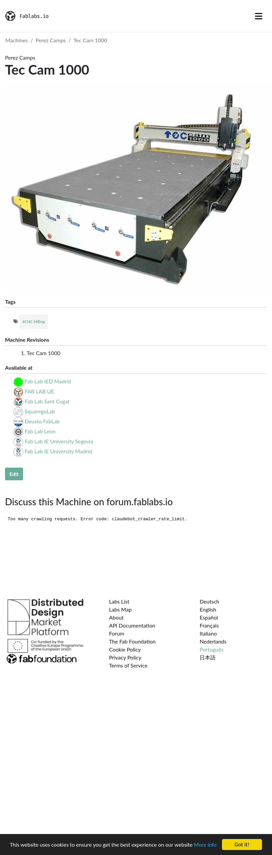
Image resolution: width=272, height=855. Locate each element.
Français (209, 625)
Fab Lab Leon (40, 431)
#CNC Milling (34, 321)
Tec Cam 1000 (90, 40)
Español (209, 617)
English (208, 609)
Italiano (208, 633)
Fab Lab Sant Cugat (47, 401)
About (116, 617)
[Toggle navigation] (259, 16)
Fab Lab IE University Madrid (58, 451)
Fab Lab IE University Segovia (59, 441)
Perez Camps (51, 40)
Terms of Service (128, 665)
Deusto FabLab (42, 421)
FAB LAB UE (39, 391)
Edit (14, 474)
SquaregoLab (40, 411)
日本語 (208, 657)
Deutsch (209, 601)
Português (211, 649)
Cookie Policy (125, 649)
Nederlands (213, 641)
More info (205, 844)
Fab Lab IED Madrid (48, 381)
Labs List (119, 601)
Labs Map (120, 609)
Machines (16, 40)
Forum (116, 633)
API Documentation (132, 625)
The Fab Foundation (132, 641)
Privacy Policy (125, 657)
